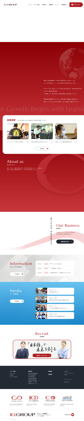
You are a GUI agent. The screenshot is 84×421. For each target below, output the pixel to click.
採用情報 (63, 4)
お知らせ (66, 374)
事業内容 (44, 4)
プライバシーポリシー (68, 379)
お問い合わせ (77, 4)
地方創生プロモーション (32, 383)
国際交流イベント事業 (32, 381)
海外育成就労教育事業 (32, 380)
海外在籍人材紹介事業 (32, 378)
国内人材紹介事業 (31, 376)
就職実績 (51, 4)
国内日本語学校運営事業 (32, 373)
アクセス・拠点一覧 (13, 376)
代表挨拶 (11, 375)
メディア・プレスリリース (69, 373)
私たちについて (13, 373)
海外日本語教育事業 (32, 375)
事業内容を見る (65, 241)
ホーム (30, 4)
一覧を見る (42, 148)
